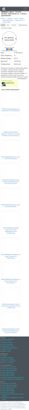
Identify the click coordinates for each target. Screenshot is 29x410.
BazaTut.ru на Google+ (8, 359)
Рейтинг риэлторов (7, 342)
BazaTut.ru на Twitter (8, 362)
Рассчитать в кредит (6, 28)
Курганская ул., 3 (20, 20)
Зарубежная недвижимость (10, 347)
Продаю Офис (7, 22)
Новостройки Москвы (8, 372)
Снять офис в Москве (8, 375)
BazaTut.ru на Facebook (8, 361)
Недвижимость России (8, 346)
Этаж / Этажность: (6, 55)
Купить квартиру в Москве (9, 368)
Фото (8, 25)
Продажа (9, 18)
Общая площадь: (6, 58)
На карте (14, 25)
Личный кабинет (6, 340)
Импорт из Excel (6, 349)
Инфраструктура (23, 25)
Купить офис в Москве (8, 374)
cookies (10, 409)
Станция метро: (5, 64)
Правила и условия (7, 357)
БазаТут (3, 18)
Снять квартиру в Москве (9, 370)
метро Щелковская (8, 20)
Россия (16, 18)
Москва (21, 18)
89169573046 (10, 83)
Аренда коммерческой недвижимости (12, 379)
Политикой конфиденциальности (16, 406)
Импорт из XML (6, 351)
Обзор (2, 25)
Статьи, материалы (7, 344)
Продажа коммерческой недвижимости (13, 377)
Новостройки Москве (8, 388)
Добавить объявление (8, 339)
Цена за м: (4, 61)
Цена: (2, 52)
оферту (24, 407)
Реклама (4, 355)
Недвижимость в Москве (9, 367)
